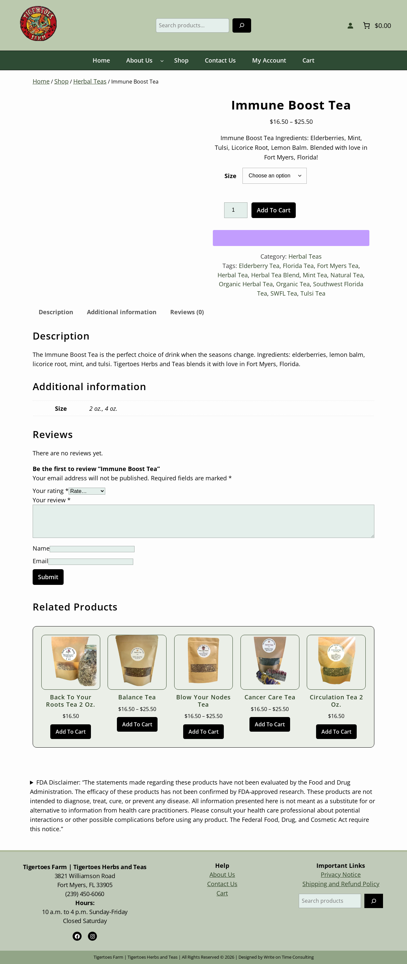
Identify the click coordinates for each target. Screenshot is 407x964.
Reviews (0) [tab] (187, 312)
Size (230, 176)
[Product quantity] (235, 210)
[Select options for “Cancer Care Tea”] (269, 724)
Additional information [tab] (122, 312)
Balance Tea (137, 697)
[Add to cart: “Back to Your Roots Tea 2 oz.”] (70, 731)
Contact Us (222, 884)
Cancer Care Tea (269, 697)
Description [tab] (56, 312)
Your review (52, 500)
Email (40, 561)
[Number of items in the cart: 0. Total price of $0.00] (376, 25)
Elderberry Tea (259, 266)
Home (41, 81)
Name (41, 548)
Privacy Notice (341, 874)
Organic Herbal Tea (246, 284)
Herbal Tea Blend (275, 275)
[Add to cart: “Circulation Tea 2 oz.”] (336, 731)
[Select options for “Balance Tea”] (137, 724)
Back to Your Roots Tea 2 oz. (70, 701)
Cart (222, 893)
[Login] (350, 25)
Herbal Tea (232, 275)
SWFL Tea (283, 293)
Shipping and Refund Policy (340, 884)
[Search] (241, 25)
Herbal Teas (90, 81)
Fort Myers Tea (337, 266)
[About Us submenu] (162, 61)
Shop (61, 81)
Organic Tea (293, 284)
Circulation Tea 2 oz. (336, 701)
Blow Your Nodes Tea (203, 701)
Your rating (51, 491)
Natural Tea (346, 275)
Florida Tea (298, 266)
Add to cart (273, 210)
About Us (222, 874)
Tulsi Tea (312, 293)
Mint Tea (315, 275)
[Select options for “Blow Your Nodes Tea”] (203, 731)
